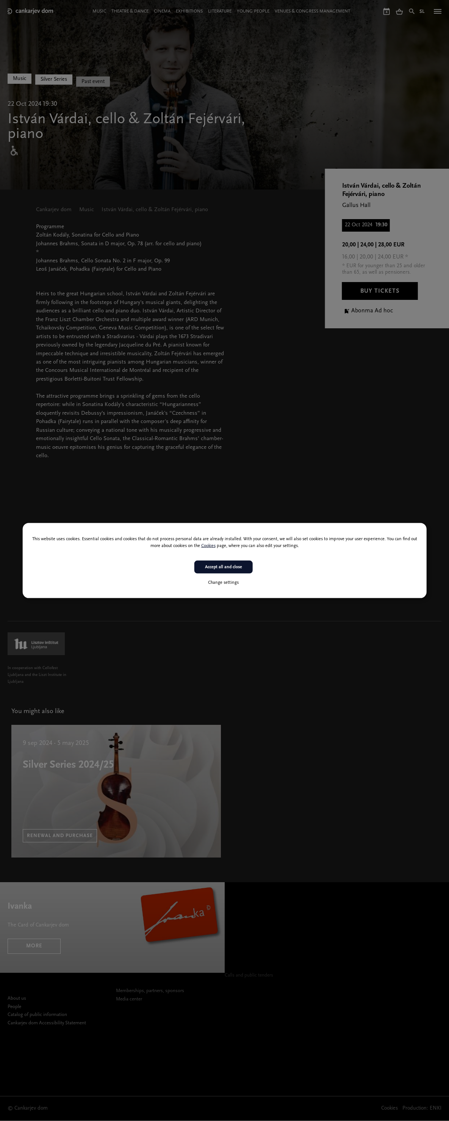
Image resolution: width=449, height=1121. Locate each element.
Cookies (208, 545)
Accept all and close (223, 566)
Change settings (223, 582)
